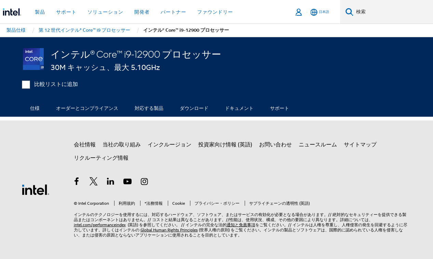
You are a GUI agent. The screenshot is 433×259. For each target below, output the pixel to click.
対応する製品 (149, 108)
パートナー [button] (173, 12)
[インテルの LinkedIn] (111, 182)
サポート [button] (66, 12)
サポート (279, 108)
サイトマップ (360, 144)
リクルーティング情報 (101, 158)
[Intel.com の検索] (393, 11)
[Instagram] (144, 182)
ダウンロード (194, 108)
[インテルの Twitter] (93, 182)
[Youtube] (127, 182)
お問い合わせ (275, 144)
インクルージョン (169, 144)
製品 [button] (40, 12)
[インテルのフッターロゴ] (35, 189)
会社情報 (85, 144)
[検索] (349, 12)
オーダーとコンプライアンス (87, 108)
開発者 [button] (142, 12)
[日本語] (320, 12)
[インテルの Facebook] (77, 182)
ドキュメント (239, 108)
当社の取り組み (122, 144)
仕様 (35, 108)
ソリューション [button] (105, 12)
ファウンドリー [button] (215, 12)
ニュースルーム (318, 144)
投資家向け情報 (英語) (225, 144)
